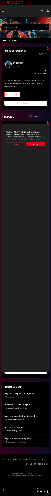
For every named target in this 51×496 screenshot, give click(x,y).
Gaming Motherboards (13, 408)
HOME (14, 459)
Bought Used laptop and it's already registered (20, 394)
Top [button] (3, 490)
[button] (7, 94)
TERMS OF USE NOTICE (18, 473)
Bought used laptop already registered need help (21, 416)
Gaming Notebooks (10, 40)
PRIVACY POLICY (33, 473)
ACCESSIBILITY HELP (38, 459)
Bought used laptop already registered (17, 439)
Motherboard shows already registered (17, 405)
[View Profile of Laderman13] (19, 62)
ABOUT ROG (6, 459)
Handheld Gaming (11, 431)
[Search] (25, 27)
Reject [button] (14, 144)
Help (41, 11)
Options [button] (47, 40)
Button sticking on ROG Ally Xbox (15, 427)
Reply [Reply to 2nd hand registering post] (25, 103)
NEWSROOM (23, 459)
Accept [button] (36, 144)
